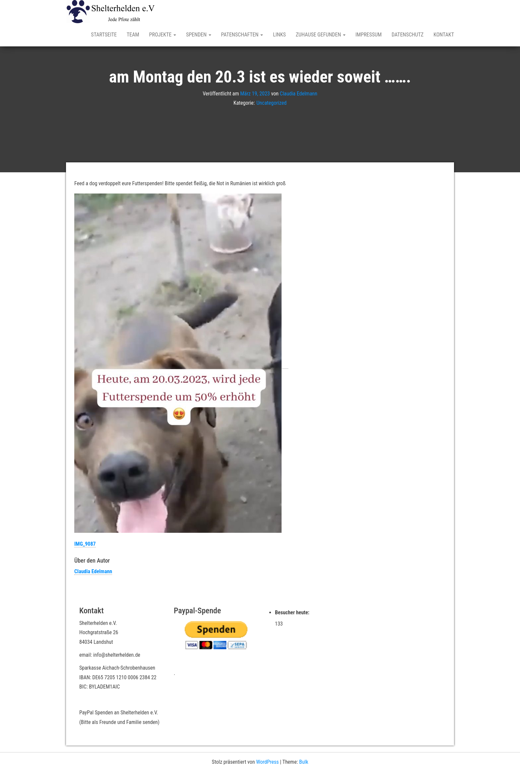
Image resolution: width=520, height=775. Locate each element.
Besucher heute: (293, 612)
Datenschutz (407, 34)
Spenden (198, 34)
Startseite (104, 34)
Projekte (162, 34)
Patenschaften (242, 34)
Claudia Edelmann (298, 93)
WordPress (267, 762)
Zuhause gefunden (321, 34)
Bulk (303, 762)
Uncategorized (271, 103)
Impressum (369, 34)
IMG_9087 (85, 544)
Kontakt (443, 34)
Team (133, 34)
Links (279, 34)
